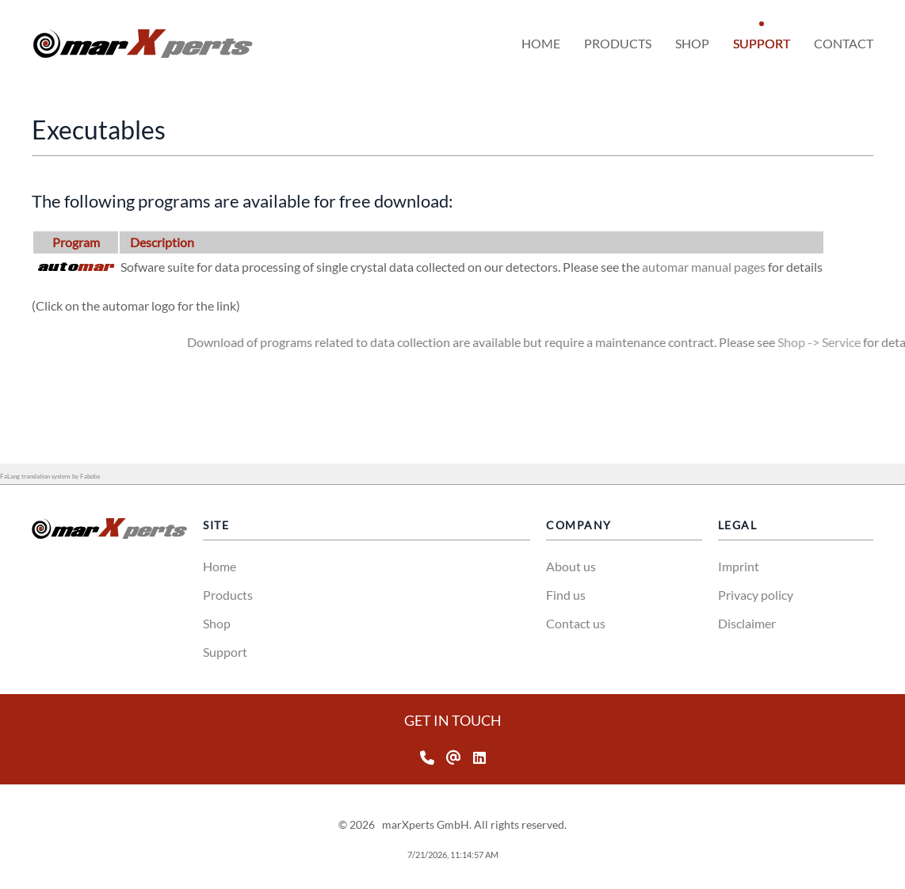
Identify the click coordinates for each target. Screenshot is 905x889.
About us (571, 566)
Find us (566, 594)
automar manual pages (741, 266)
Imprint (738, 566)
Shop (217, 623)
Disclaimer (747, 623)
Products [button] (617, 43)
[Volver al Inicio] (143, 43)
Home (540, 43)
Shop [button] (692, 43)
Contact (843, 43)
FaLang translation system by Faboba (50, 476)
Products (228, 594)
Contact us (575, 623)
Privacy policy (755, 594)
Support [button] (761, 43)
